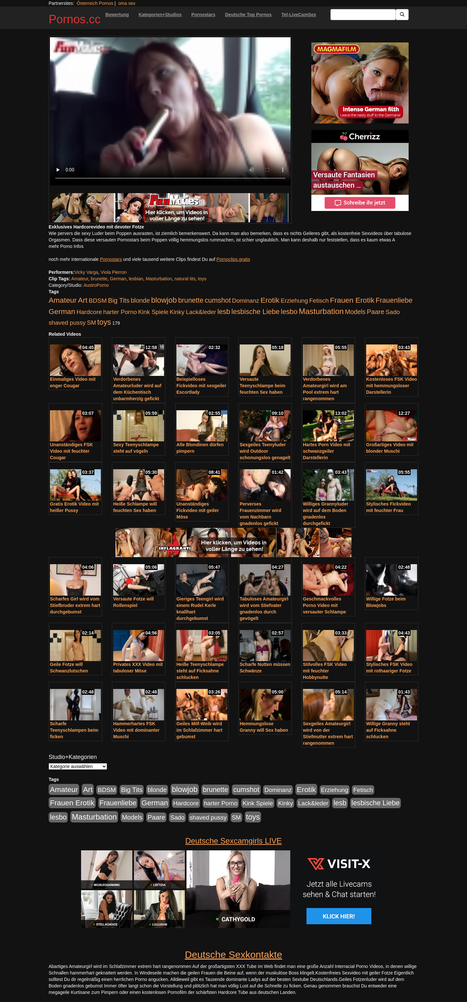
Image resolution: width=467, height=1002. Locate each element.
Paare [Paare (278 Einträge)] (375, 311)
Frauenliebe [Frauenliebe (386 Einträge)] (394, 300)
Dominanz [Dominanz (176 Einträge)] (245, 300)
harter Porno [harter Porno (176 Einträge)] (120, 312)
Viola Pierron (114, 272)
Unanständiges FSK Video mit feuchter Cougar (71, 451)
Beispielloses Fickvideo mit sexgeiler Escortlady (201, 386)
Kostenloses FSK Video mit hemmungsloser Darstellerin (391, 386)
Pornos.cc (75, 19)
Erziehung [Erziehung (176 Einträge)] (294, 300)
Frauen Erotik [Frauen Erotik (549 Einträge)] (352, 300)
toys (202, 278)
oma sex (127, 3)
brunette (99, 278)
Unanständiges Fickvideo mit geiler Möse (197, 510)
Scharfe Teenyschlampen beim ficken (74, 730)
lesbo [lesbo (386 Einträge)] (289, 312)
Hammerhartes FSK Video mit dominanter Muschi (136, 730)
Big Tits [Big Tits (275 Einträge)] (118, 300)
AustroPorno (96, 285)
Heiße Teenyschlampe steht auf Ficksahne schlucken (200, 671)
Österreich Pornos (95, 3)
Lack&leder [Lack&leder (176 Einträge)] (201, 312)
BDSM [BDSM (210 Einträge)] (98, 300)
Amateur (79, 278)
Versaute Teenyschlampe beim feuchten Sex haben (262, 386)
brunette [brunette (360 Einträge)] (190, 300)
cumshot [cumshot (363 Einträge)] (218, 300)
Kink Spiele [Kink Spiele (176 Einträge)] (153, 312)
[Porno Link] (170, 207)
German (118, 278)
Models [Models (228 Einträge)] (355, 311)
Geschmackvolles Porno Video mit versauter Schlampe (324, 605)
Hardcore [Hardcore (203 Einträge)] (89, 312)
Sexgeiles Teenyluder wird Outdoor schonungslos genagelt (265, 451)
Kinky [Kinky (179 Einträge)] (177, 312)
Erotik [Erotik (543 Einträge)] (269, 300)
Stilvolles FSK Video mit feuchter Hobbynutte (325, 671)
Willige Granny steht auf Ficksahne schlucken (388, 730)
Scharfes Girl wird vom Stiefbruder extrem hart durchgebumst (75, 605)
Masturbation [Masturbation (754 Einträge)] (321, 311)
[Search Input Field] (363, 14)
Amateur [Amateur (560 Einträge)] (63, 300)
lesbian (136, 278)
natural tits (185, 278)
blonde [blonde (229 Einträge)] (140, 300)
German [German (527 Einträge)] (62, 312)
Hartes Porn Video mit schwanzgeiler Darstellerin (326, 451)
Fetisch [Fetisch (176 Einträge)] (319, 300)
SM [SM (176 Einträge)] (91, 322)
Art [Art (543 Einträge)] (82, 300)
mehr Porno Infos (66, 246)
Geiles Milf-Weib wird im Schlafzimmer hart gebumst (199, 730)
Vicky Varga (86, 272)
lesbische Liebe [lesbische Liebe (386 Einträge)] (256, 312)
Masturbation (159, 278)
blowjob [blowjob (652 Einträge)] (164, 300)
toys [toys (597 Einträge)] (104, 322)
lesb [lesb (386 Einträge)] (223, 312)
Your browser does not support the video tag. (170, 111)
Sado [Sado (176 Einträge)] (393, 312)
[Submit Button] (402, 14)
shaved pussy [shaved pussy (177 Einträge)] (67, 322)
